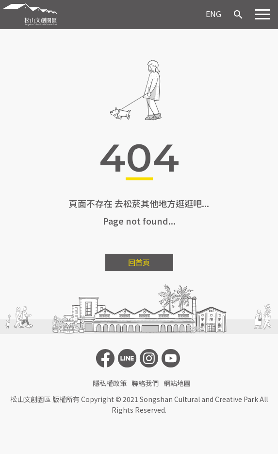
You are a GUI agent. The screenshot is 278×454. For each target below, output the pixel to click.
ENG (213, 13)
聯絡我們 (145, 383)
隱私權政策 (110, 383)
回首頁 (139, 262)
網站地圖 (177, 383)
